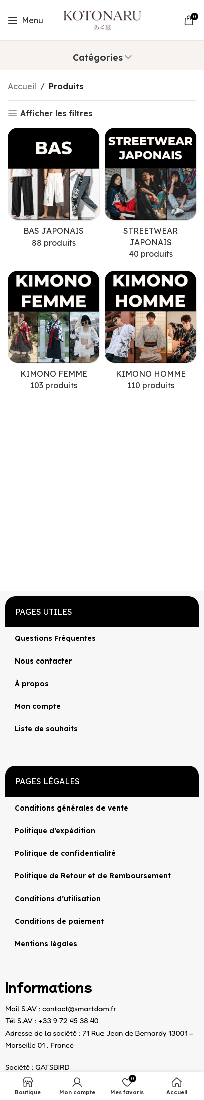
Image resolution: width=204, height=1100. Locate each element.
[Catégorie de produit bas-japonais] (53, 191)
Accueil (22, 86)
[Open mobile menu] (25, 20)
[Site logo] (102, 19)
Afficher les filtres (56, 113)
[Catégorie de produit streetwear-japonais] (150, 196)
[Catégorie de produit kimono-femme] (53, 334)
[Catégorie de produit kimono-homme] (150, 334)
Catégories (98, 57)
